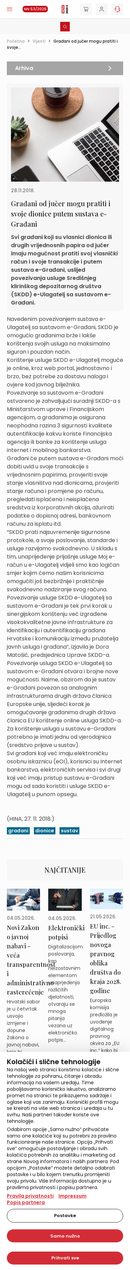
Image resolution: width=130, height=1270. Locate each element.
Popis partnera (26, 1202)
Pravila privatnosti (30, 1196)
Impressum (72, 1196)
